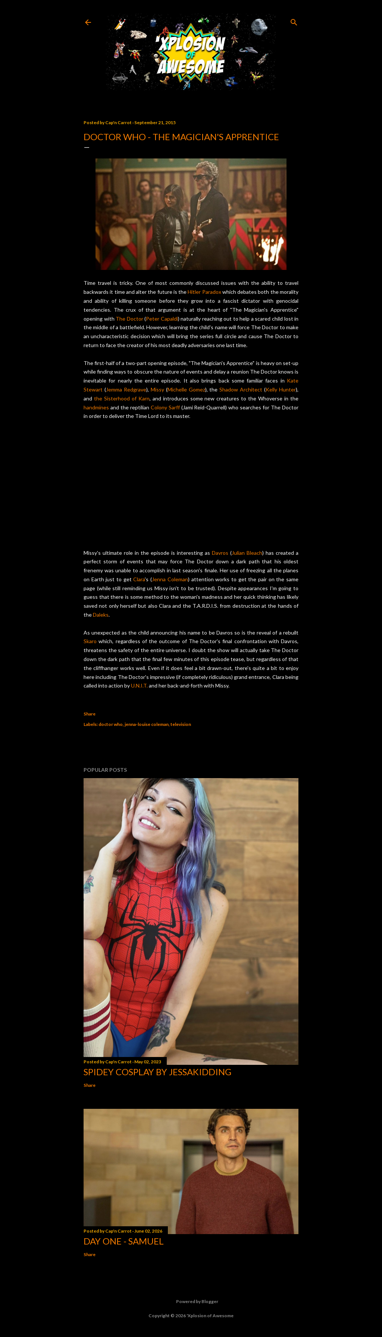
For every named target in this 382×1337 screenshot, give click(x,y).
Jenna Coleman (170, 579)
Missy (157, 389)
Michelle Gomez (186, 389)
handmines (96, 407)
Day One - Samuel (124, 1241)
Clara (139, 579)
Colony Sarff (165, 407)
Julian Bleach (247, 553)
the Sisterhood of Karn (122, 398)
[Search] (293, 20)
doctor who (110, 724)
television (180, 724)
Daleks (101, 614)
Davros (220, 553)
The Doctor (129, 318)
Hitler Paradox (204, 292)
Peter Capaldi (162, 318)
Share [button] (90, 714)
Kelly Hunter (281, 389)
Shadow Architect (240, 389)
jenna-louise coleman (147, 724)
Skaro (90, 641)
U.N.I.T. (139, 685)
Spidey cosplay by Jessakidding (157, 1071)
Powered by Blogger (191, 1301)
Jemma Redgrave (126, 389)
